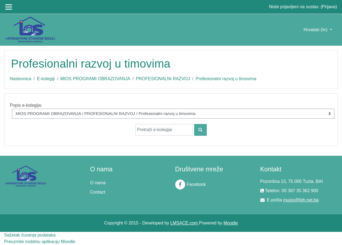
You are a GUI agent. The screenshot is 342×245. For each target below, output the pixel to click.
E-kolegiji (46, 78)
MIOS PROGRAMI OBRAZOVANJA (95, 78)
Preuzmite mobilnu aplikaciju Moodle (39, 241)
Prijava (328, 6)
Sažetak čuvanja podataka (30, 235)
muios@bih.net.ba (301, 200)
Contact (97, 192)
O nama (98, 182)
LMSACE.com (184, 223)
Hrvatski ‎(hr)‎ (316, 29)
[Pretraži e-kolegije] (164, 130)
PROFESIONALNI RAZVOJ (163, 78)
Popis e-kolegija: (26, 105)
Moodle (231, 223)
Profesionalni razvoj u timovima (226, 78)
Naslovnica (20, 78)
